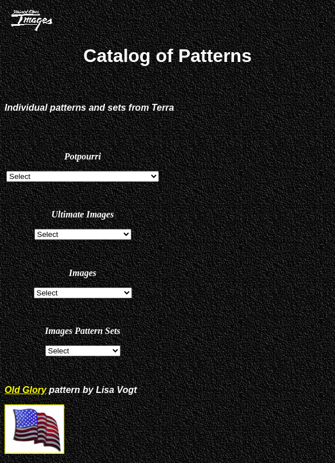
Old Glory (25, 390)
